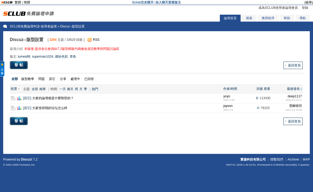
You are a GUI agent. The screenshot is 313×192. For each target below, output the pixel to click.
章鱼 (73, 56)
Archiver (293, 159)
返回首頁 (294, 65)
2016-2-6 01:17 (294, 100)
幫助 (287, 18)
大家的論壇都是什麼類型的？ (53, 98)
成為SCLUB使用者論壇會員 (278, 8)
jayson (228, 106)
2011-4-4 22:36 (294, 110)
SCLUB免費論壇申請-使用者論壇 (33, 26)
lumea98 (24, 56)
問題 (41, 79)
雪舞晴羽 (295, 106)
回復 (260, 89)
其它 (52, 79)
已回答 (89, 79)
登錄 (305, 8)
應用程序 (268, 18)
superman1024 (42, 56)
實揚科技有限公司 (253, 159)
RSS (96, 40)
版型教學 (27, 79)
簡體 (27, 2)
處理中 (75, 79)
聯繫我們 (276, 159)
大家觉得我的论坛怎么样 (49, 108)
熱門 (95, 89)
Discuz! (26, 159)
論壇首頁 (230, 18)
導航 (302, 18)
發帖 (19, 65)
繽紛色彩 (61, 56)
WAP (306, 159)
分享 (63, 79)
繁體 (18, 2)
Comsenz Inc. (27, 164)
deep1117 (295, 96)
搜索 (249, 18)
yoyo (226, 96)
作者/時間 (230, 89)
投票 (14, 89)
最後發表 (293, 89)
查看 (267, 89)
